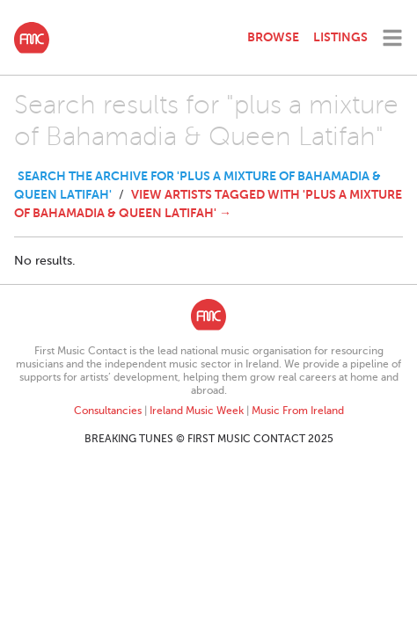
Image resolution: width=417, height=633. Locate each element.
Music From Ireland (298, 410)
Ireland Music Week (197, 410)
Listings (340, 37)
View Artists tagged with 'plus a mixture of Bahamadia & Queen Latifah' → (208, 203)
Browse (273, 37)
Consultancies (108, 410)
